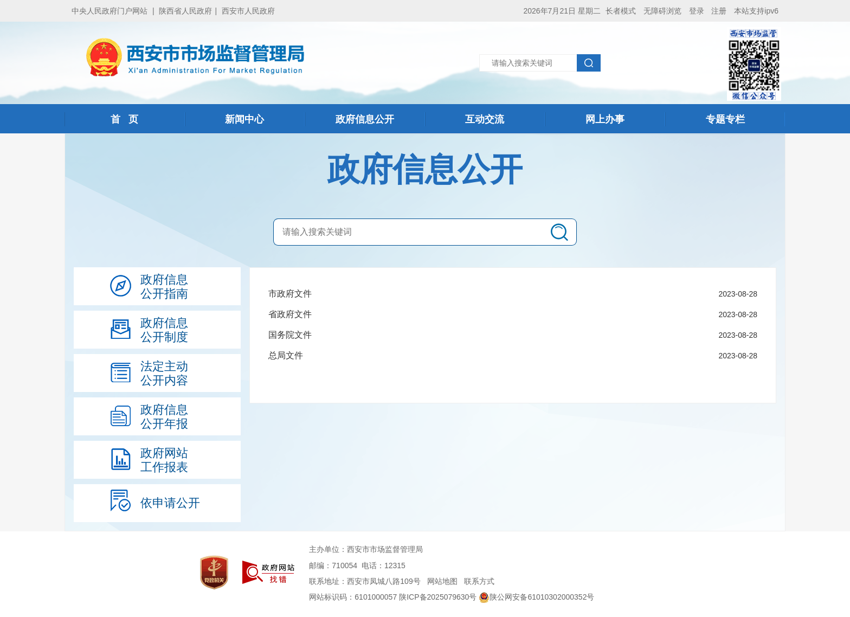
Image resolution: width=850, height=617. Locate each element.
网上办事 (604, 119)
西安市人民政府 (248, 11)
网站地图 (442, 581)
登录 (696, 11)
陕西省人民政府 (185, 11)
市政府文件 (290, 293)
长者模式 (621, 11)
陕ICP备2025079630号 (437, 597)
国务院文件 (290, 334)
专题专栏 (725, 119)
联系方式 (479, 581)
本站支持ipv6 (756, 11)
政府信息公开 (365, 119)
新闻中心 (244, 119)
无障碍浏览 (662, 11)
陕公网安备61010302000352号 (536, 597)
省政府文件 (290, 314)
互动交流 (484, 119)
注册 (718, 11)
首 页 (124, 119)
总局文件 (285, 355)
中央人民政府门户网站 (109, 11)
